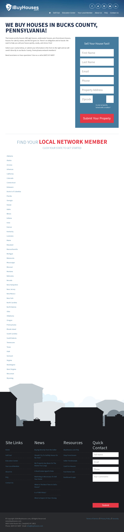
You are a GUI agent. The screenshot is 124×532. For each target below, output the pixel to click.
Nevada (9, 280)
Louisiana (10, 236)
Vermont (10, 356)
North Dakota (11, 307)
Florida (9, 196)
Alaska (9, 160)
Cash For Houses (70, 466)
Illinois (9, 214)
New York (10, 298)
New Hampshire (12, 285)
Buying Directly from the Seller (45, 450)
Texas (9, 347)
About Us (98, 13)
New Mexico (11, 294)
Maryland (10, 245)
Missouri (10, 267)
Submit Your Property (97, 118)
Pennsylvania (11, 325)
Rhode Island (11, 329)
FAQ (106, 13)
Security (116, 518)
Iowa (8, 223)
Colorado (10, 178)
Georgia (10, 200)
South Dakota (11, 338)
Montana (10, 271)
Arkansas (10, 169)
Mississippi (11, 262)
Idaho (9, 209)
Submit (105, 505)
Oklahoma (10, 316)
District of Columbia (14, 191)
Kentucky (10, 231)
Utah (8, 351)
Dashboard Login (70, 477)
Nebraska (10, 276)
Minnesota (10, 258)
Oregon (9, 320)
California (10, 174)
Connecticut (11, 182)
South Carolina (12, 334)
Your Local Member (85, 13)
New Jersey (11, 289)
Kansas (9, 227)
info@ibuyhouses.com (35, 526)
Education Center (68, 13)
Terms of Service (92, 518)
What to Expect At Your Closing (45, 498)
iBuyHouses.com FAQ (71, 450)
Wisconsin (10, 373)
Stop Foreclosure (70, 455)
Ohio (8, 311)
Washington (11, 365)
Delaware (10, 187)
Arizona (9, 165)
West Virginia (11, 369)
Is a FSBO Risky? (40, 492)
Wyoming (10, 378)
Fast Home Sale (69, 472)
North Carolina (12, 302)
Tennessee (11, 342)
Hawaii (9, 205)
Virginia (9, 360)
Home (7, 450)
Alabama (10, 156)
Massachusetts (12, 249)
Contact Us (114, 13)
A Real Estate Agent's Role (44, 471)
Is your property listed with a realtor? (103, 106)
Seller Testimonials (70, 461)
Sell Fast (56, 13)
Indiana (9, 218)
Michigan (10, 254)
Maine (9, 240)
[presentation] (103, 493)
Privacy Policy (106, 518)
